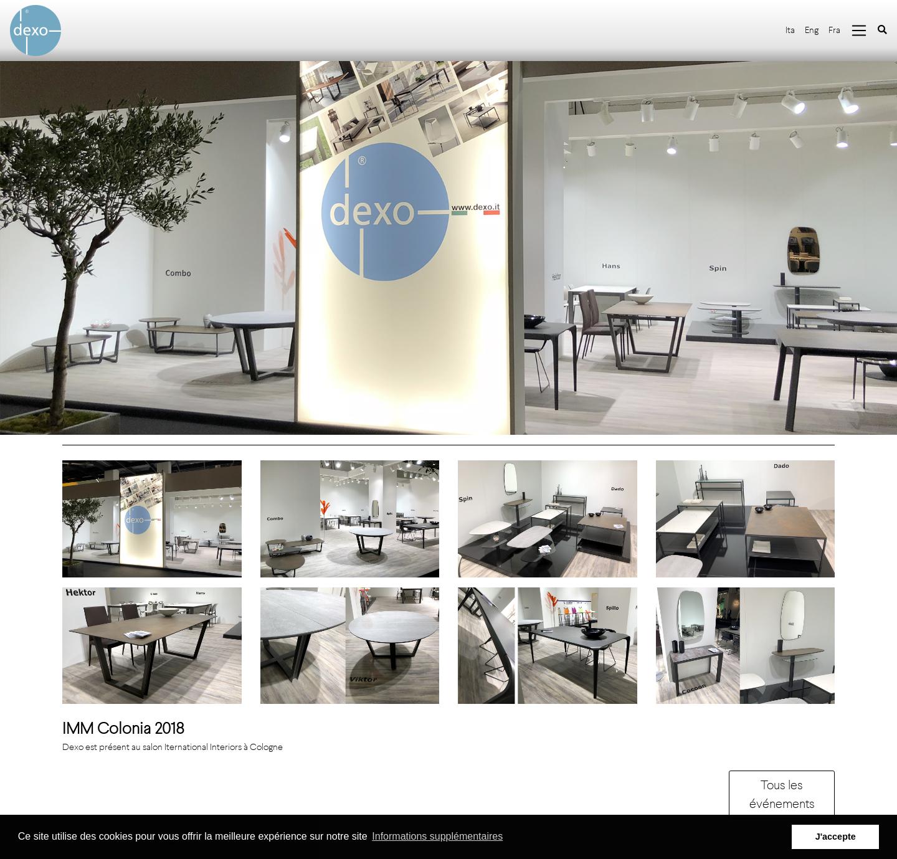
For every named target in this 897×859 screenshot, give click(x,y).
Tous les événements (782, 794)
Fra (834, 30)
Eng (812, 30)
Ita (790, 30)
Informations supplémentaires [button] (437, 836)
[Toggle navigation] (859, 30)
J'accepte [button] (835, 837)
